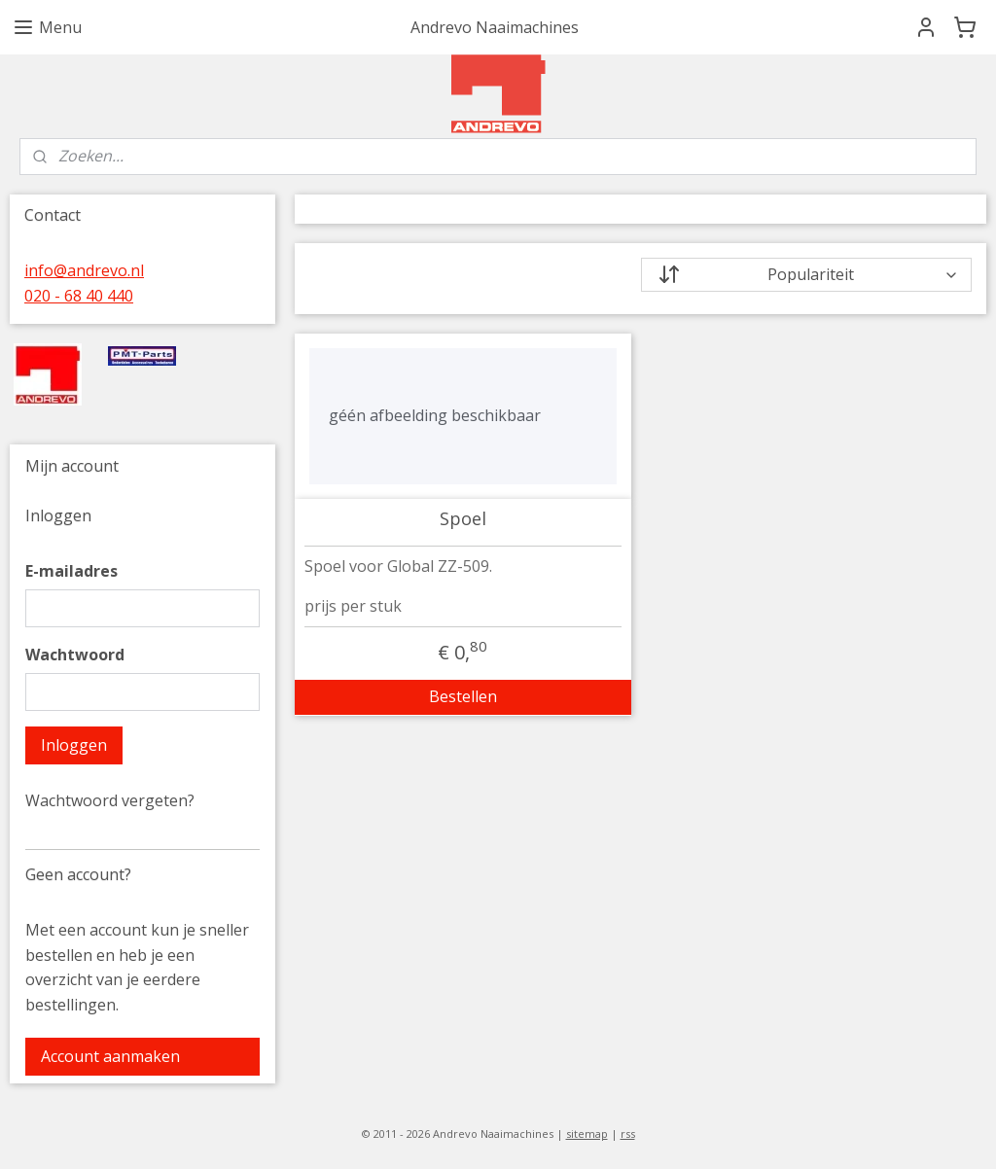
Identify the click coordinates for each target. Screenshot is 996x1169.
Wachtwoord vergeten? (110, 800)
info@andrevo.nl (84, 270)
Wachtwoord (74, 654)
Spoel (462, 519)
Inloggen (74, 745)
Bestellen (462, 696)
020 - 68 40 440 (78, 295)
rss (628, 1133)
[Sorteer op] (806, 275)
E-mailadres (71, 571)
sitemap (587, 1133)
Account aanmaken (110, 1056)
